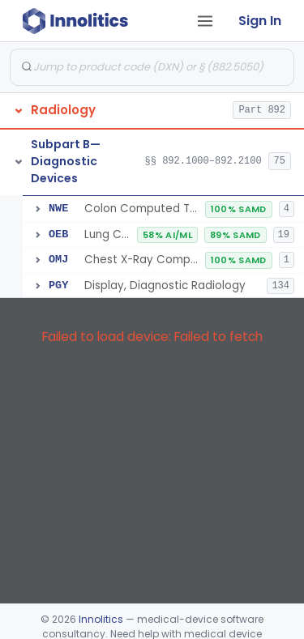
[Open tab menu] (205, 21)
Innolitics (101, 619)
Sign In (259, 20)
